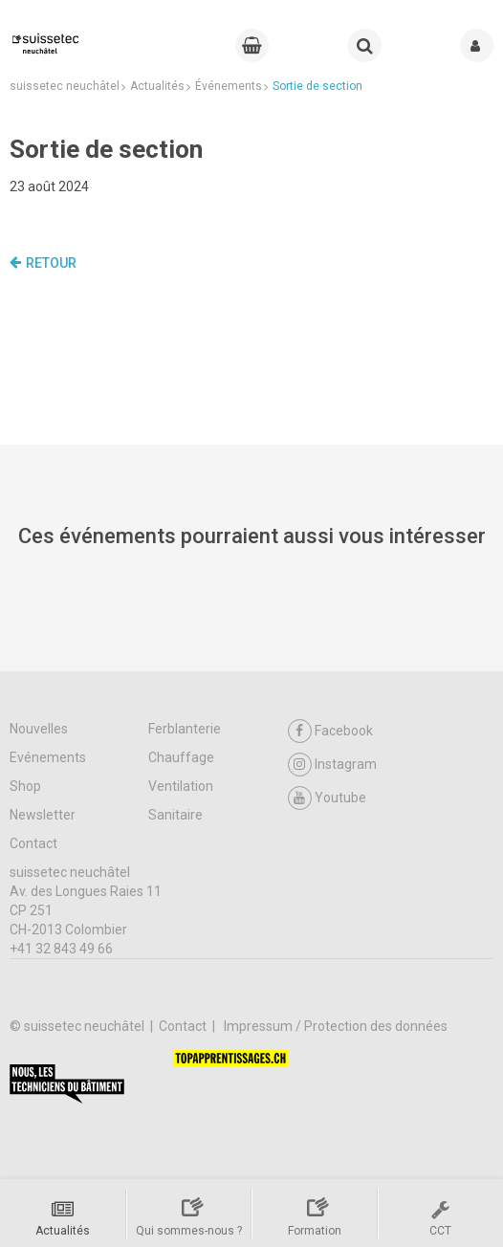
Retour (43, 263)
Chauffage (181, 757)
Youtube (327, 798)
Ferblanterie (184, 728)
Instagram (332, 765)
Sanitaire (175, 814)
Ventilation (180, 786)
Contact (33, 843)
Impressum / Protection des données (336, 1026)
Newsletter (43, 814)
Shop (25, 786)
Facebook (330, 731)
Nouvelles (39, 728)
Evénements (48, 757)
